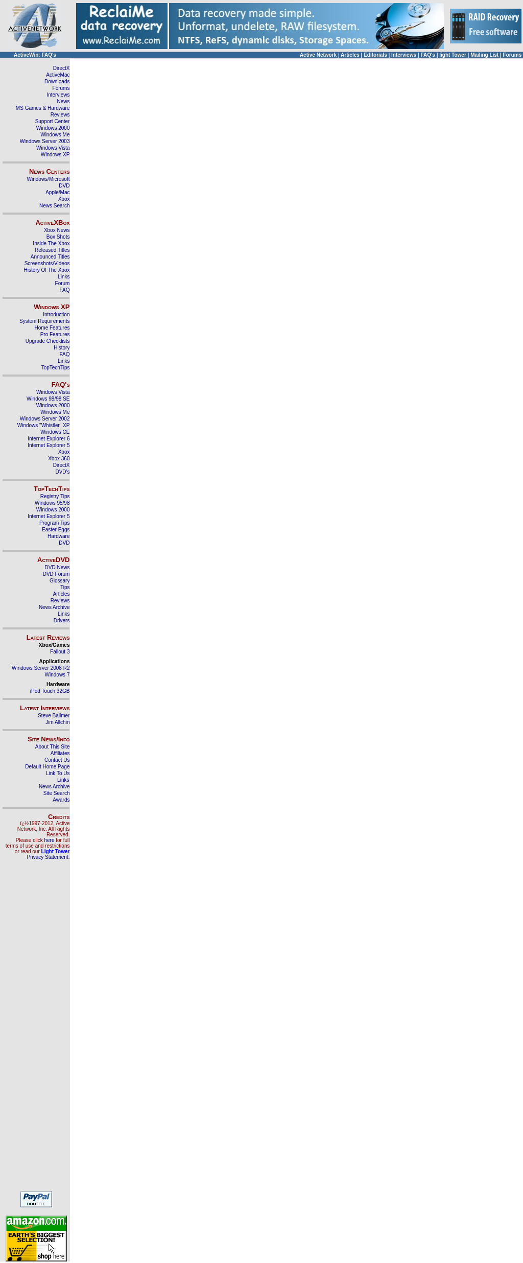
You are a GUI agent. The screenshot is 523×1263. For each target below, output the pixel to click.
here (49, 840)
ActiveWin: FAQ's (35, 55)
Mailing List (484, 55)
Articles (350, 55)
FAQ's (427, 55)
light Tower (452, 55)
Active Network (318, 55)
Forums (512, 55)
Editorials (375, 55)
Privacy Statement (47, 857)
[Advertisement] (36, 1030)
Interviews (403, 55)
